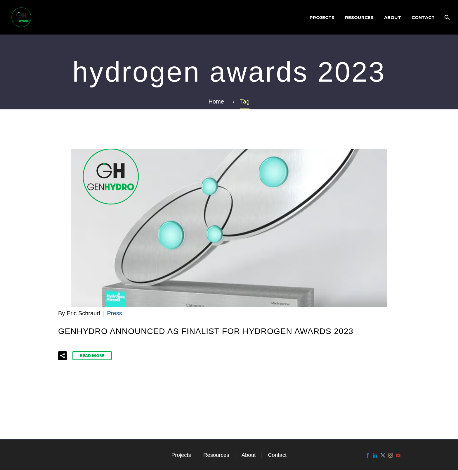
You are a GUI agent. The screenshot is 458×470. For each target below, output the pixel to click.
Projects (322, 17)
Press (114, 313)
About (392, 17)
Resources (359, 17)
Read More (92, 355)
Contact (423, 17)
